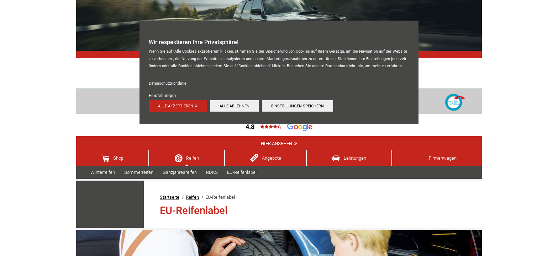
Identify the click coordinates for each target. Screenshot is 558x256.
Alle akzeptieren (175, 105)
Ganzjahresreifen (180, 172)
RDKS (212, 172)
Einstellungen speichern (297, 105)
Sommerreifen (138, 172)
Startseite (169, 197)
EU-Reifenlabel (242, 172)
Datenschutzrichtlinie (167, 83)
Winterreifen (102, 172)
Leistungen (355, 158)
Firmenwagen (443, 158)
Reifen (192, 158)
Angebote (271, 158)
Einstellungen (162, 95)
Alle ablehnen (234, 105)
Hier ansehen (276, 143)
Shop (118, 158)
